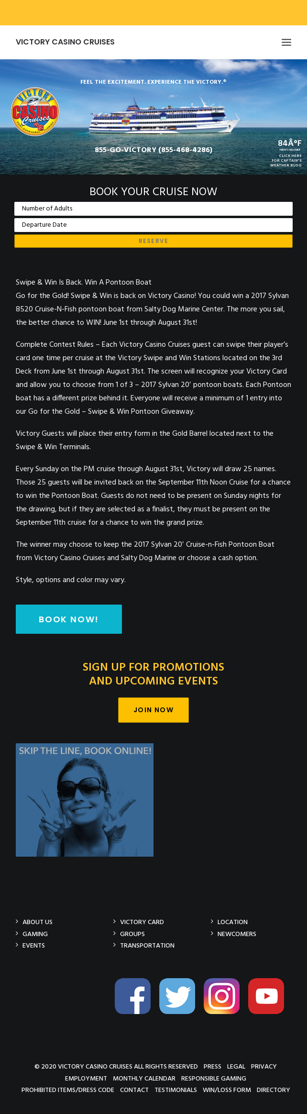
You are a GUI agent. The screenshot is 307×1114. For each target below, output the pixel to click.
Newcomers (237, 934)
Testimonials (175, 1090)
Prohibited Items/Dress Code (68, 1090)
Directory (273, 1090)
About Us (37, 922)
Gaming (35, 934)
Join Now (153, 710)
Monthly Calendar (144, 1078)
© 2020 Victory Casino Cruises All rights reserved (116, 1066)
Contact (134, 1090)
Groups (132, 934)
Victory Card (142, 922)
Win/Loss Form (227, 1090)
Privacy (264, 1066)
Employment (86, 1078)
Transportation (147, 945)
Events (33, 945)
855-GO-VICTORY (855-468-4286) (153, 150)
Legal (236, 1066)
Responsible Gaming (213, 1078)
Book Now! (69, 619)
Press (212, 1066)
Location (233, 922)
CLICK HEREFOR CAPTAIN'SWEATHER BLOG (286, 160)
